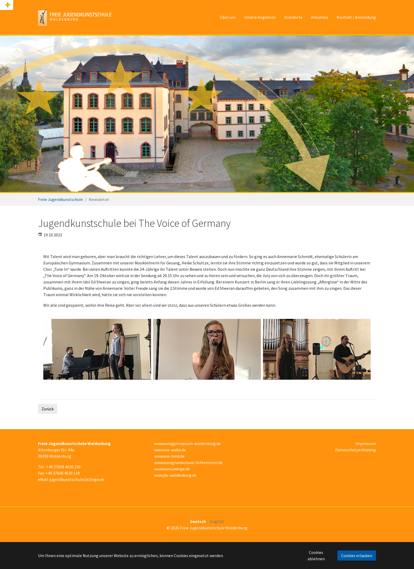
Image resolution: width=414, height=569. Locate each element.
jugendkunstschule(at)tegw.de (76, 479)
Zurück (47, 408)
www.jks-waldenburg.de (175, 475)
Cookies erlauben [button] (356, 555)
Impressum (365, 443)
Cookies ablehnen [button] (316, 555)
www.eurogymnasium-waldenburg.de (187, 443)
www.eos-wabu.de (170, 449)
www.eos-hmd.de (169, 456)
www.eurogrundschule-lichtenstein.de (188, 462)
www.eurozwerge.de (172, 468)
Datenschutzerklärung (355, 449)
